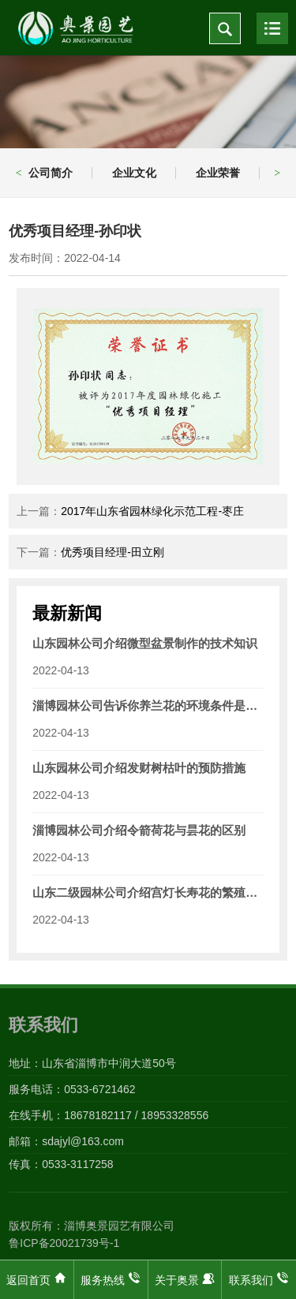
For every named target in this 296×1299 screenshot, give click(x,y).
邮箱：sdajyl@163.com (66, 1141)
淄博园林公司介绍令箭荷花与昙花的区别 (138, 830)
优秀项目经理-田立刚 (112, 552)
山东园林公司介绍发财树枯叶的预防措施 (138, 768)
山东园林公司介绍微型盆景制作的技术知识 (144, 643)
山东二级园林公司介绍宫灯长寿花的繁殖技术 (148, 892)
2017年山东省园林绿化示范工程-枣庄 (152, 511)
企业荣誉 (218, 172)
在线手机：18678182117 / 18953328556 (108, 1115)
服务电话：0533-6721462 (72, 1089)
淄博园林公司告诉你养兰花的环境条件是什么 (148, 705)
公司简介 (50, 172)
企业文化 (134, 172)
